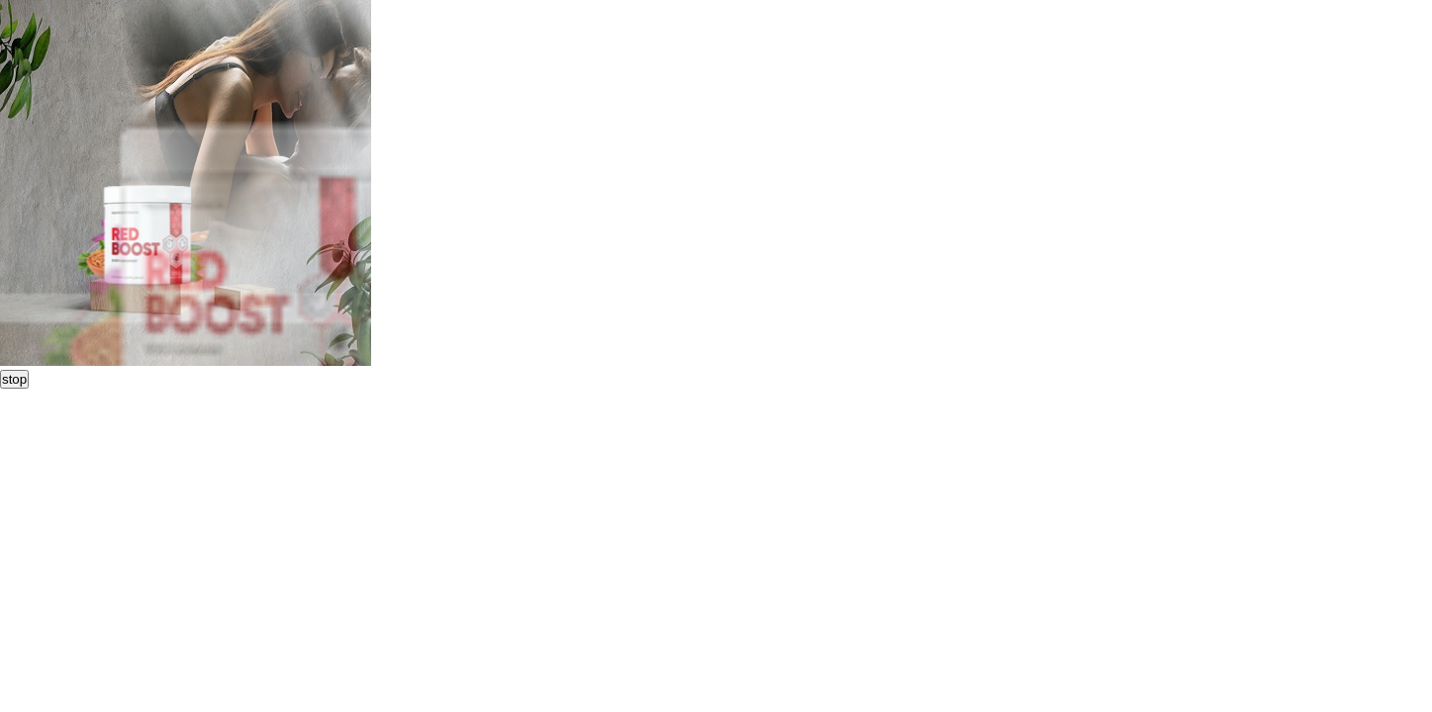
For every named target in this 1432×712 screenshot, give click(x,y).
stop (14, 379)
